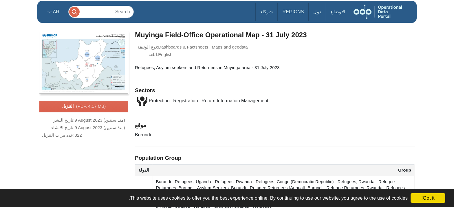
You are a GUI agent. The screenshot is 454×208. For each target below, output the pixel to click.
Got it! (427, 198)
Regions (293, 11)
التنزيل (84, 106)
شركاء (266, 11)
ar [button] (55, 11)
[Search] (101, 12)
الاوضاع (338, 11)
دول (317, 11)
